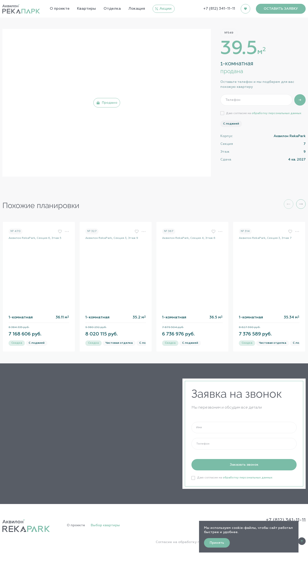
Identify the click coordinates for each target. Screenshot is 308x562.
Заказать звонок (244, 464)
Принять (217, 542)
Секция (226, 144)
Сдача (225, 159)
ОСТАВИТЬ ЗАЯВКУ (281, 8)
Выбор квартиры (105, 525)
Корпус (226, 136)
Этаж (224, 151)
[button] (301, 204)
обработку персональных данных (276, 113)
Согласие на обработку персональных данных (196, 542)
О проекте (76, 525)
